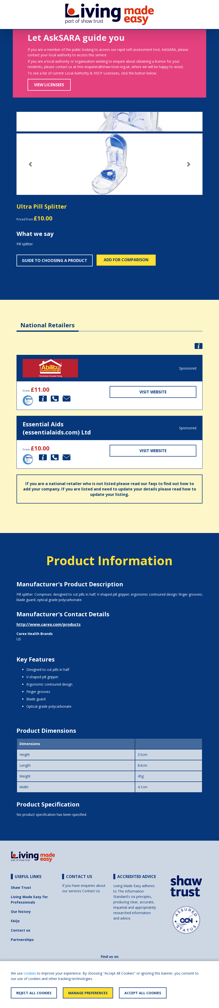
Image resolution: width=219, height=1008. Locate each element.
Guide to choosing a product (54, 260)
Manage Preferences (88, 993)
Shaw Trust (21, 887)
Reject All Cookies (33, 993)
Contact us (20, 930)
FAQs (15, 921)
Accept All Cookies (142, 993)
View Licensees (49, 84)
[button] (30, 164)
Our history (21, 911)
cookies (30, 973)
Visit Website (153, 392)
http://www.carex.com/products (49, 624)
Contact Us (91, 891)
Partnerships (22, 939)
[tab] (48, 321)
